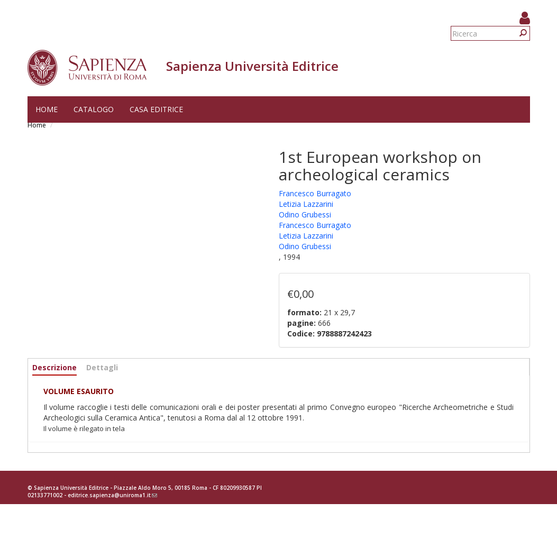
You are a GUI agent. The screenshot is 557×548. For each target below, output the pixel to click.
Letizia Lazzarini (306, 204)
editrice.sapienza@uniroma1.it (112, 495)
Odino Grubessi (305, 214)
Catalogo (94, 109)
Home (46, 109)
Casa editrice (156, 109)
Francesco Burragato (315, 193)
